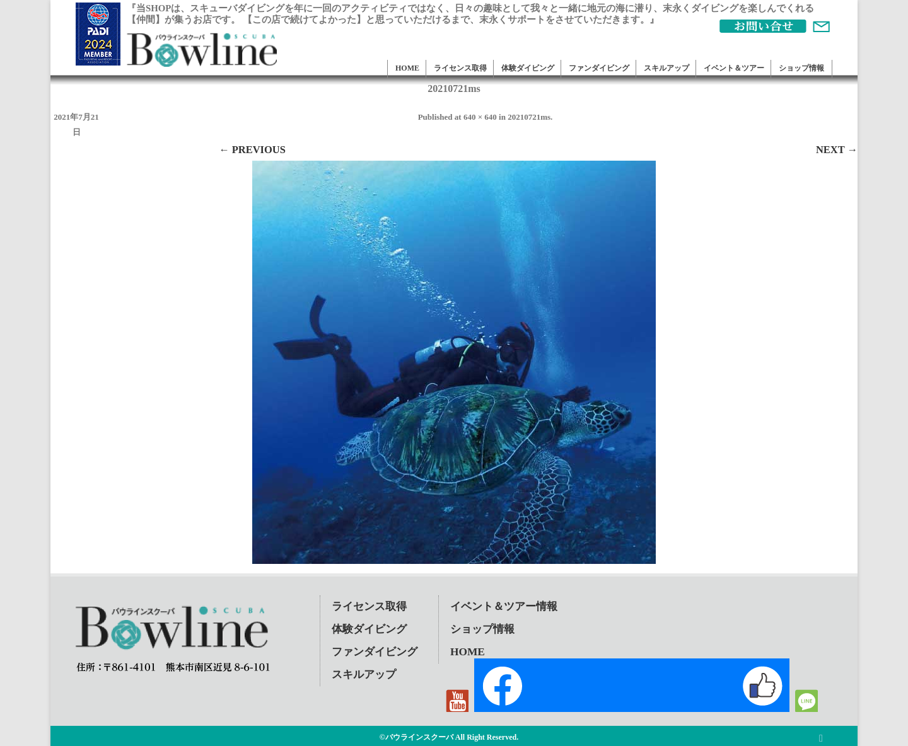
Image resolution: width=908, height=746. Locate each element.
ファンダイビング (599, 68)
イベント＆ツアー (734, 68)
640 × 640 (480, 117)
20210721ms (529, 117)
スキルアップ (666, 68)
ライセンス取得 (460, 68)
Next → (837, 150)
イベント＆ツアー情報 (503, 606)
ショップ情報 (801, 68)
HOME (407, 68)
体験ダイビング (527, 68)
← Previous (252, 150)
